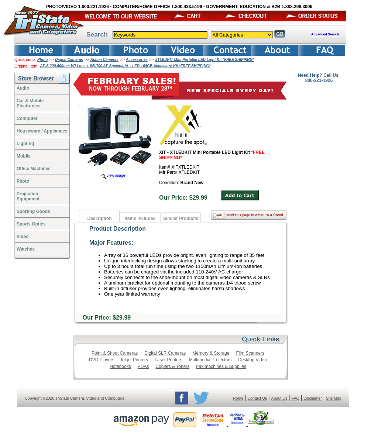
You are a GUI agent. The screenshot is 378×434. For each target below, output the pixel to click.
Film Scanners (250, 353)
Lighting (25, 143)
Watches (26, 249)
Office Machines (34, 168)
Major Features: (111, 243)
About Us (279, 398)
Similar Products (180, 218)
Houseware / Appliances (42, 131)
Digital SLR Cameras (165, 353)
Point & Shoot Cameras (115, 353)
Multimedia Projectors (210, 359)
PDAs (143, 366)
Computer (27, 118)
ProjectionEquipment (28, 196)
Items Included (139, 218)
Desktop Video (252, 359)
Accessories (137, 60)
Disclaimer (312, 398)
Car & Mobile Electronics (30, 103)
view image (113, 175)
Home (238, 398)
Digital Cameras (69, 60)
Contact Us (257, 398)
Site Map (333, 398)
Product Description (117, 228)
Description (99, 218)
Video (22, 236)
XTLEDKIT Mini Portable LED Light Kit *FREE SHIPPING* (204, 60)
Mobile (24, 156)
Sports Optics (31, 224)
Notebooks (120, 366)
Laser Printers (168, 359)
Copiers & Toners (172, 366)
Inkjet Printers (134, 359)
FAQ (295, 398)
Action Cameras (104, 60)
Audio (23, 88)
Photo (42, 60)
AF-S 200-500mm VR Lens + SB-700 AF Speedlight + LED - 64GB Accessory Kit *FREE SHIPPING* (125, 66)
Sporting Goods (33, 211)
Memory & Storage (210, 353)
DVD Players (101, 359)
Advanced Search (325, 34)
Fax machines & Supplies (221, 366)
